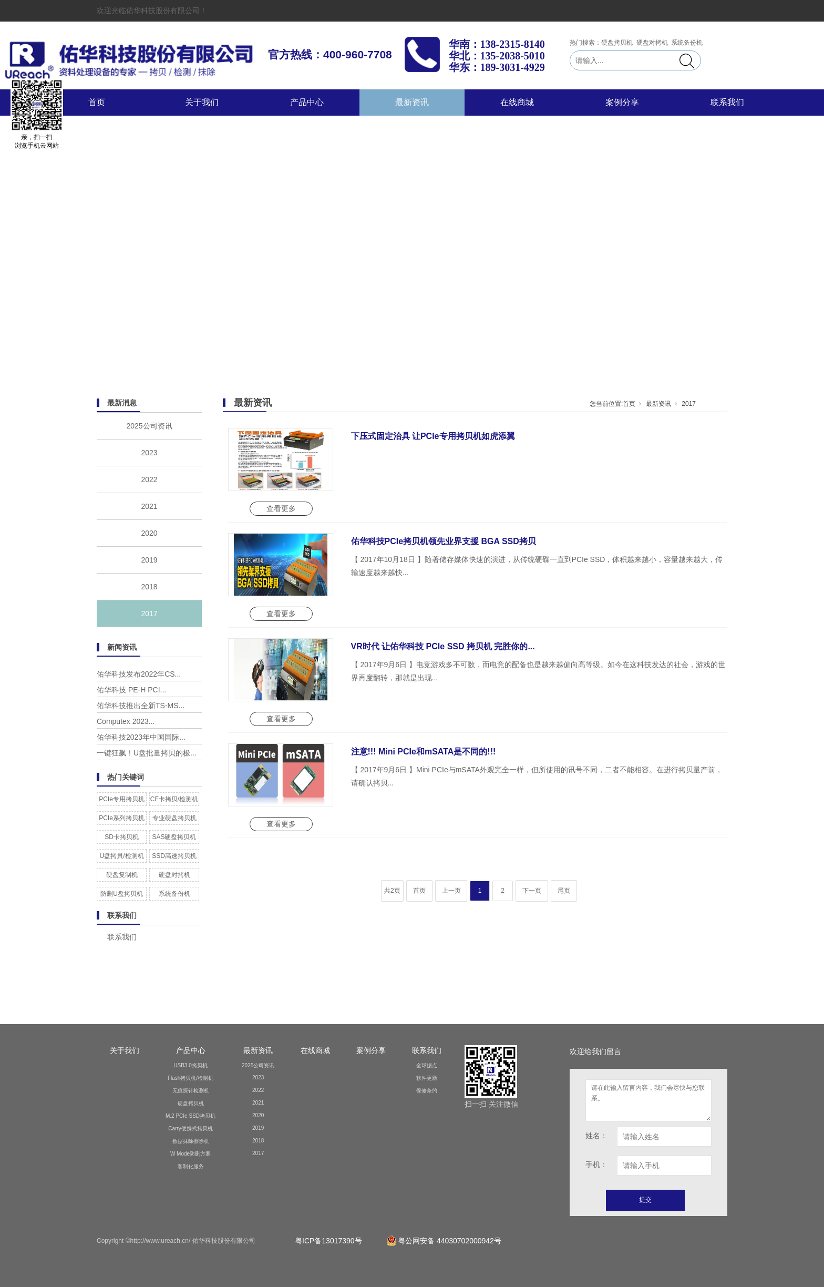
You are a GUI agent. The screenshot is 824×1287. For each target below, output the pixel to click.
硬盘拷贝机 (191, 1103)
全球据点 (426, 1065)
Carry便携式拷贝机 (190, 1128)
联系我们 (727, 102)
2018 (149, 587)
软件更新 (426, 1078)
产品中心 (307, 102)
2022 (149, 479)
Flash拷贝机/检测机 (190, 1078)
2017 (149, 613)
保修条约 (426, 1091)
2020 (149, 533)
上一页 (451, 890)
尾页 (564, 890)
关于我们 (202, 102)
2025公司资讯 (149, 426)
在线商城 (517, 102)
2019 (149, 560)
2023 (149, 452)
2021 (149, 506)
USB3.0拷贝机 (190, 1065)
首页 (96, 102)
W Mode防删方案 (190, 1154)
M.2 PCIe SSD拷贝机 (190, 1116)
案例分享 (622, 102)
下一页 (531, 890)
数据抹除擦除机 (190, 1141)
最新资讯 (412, 102)
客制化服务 (191, 1166)
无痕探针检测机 (190, 1091)
